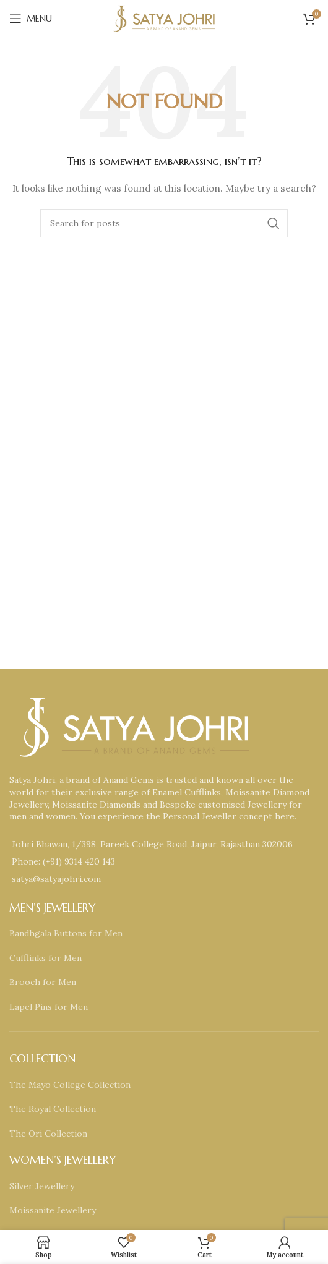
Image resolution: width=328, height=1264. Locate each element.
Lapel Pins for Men (48, 1006)
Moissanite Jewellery (52, 1210)
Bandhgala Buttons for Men (66, 933)
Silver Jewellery (41, 1186)
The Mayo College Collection (70, 1084)
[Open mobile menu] (30, 18)
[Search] (164, 223)
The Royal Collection (52, 1108)
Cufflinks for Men (45, 957)
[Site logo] (164, 17)
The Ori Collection (48, 1133)
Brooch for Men (42, 982)
